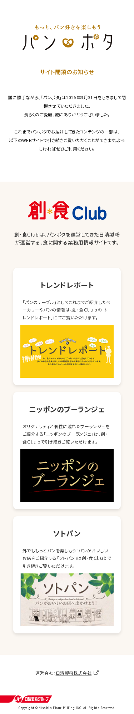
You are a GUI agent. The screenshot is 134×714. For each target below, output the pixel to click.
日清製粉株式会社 (73, 673)
